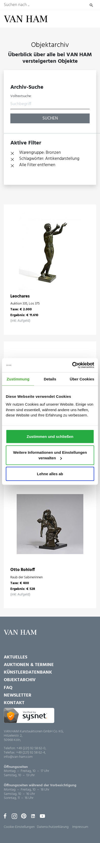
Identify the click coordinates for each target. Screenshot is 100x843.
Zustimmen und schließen (50, 436)
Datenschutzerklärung (53, 827)
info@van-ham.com (18, 757)
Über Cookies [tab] (82, 379)
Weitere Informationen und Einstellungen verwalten (50, 455)
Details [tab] (50, 379)
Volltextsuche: (21, 96)
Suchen (91, 5)
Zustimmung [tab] (18, 379)
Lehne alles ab (50, 474)
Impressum (80, 827)
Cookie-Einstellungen (19, 827)
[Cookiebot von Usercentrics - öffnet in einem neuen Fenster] (72, 365)
